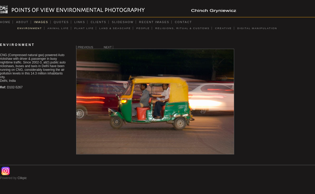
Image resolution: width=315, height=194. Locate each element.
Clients (98, 22)
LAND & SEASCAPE (115, 28)
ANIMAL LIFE (58, 28)
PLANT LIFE (84, 28)
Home (5, 22)
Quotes (61, 22)
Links (79, 22)
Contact (183, 22)
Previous (85, 47)
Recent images (154, 22)
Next (108, 47)
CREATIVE (223, 28)
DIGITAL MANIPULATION (257, 28)
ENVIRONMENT (29, 28)
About (22, 22)
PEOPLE (143, 28)
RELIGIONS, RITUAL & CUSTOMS (182, 28)
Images (41, 22)
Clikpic (22, 178)
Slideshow (123, 22)
